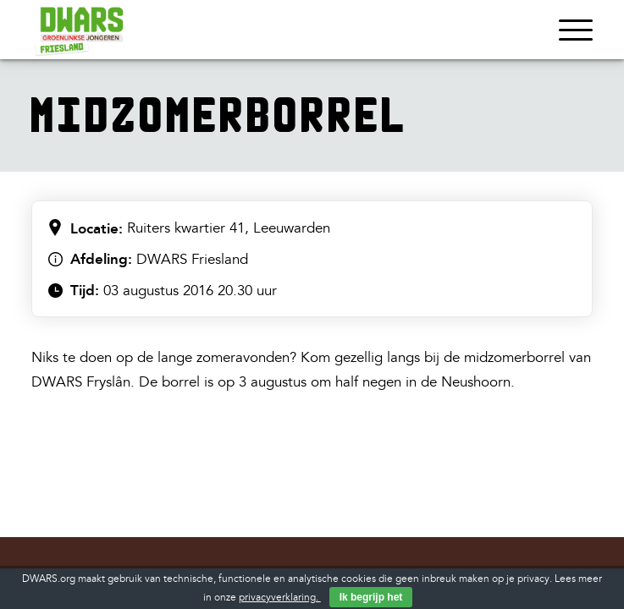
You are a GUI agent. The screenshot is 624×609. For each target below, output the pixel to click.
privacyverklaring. (280, 597)
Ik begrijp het (371, 597)
